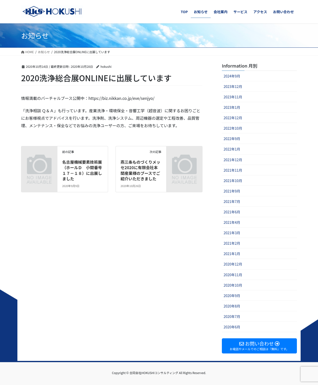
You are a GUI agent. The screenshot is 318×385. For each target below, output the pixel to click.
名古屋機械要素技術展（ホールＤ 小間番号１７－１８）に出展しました (82, 170)
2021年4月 (232, 222)
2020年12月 (233, 264)
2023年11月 (233, 96)
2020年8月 (232, 306)
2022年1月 (232, 149)
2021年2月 (232, 243)
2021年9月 (232, 191)
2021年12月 (233, 159)
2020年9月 (232, 295)
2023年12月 (233, 86)
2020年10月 (233, 285)
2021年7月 (232, 201)
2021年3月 (232, 232)
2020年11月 (233, 274)
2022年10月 (233, 128)
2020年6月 (232, 326)
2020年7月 (232, 316)
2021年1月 (232, 253)
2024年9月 (232, 76)
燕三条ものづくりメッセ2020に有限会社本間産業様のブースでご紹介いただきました (140, 170)
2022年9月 (232, 138)
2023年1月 (232, 107)
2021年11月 (233, 170)
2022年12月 (233, 117)
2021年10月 (233, 180)
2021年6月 (232, 211)
